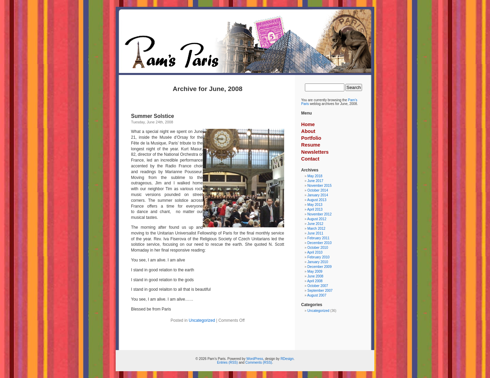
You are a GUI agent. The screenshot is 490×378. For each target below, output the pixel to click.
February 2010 (318, 257)
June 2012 (315, 224)
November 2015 (319, 185)
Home (308, 124)
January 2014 (317, 195)
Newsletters (315, 152)
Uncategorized (202, 320)
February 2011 (318, 238)
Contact (310, 159)
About (308, 131)
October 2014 (317, 190)
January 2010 (317, 262)
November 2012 (319, 214)
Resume (310, 145)
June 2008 (315, 276)
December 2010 (319, 243)
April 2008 (315, 281)
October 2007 (317, 286)
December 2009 (319, 267)
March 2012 (316, 228)
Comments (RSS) (258, 362)
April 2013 (315, 209)
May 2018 (314, 176)
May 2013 (314, 205)
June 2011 (315, 233)
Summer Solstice (152, 116)
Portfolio (311, 138)
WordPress (254, 359)
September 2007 (319, 290)
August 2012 (316, 219)
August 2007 (316, 295)
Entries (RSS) (227, 362)
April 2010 (315, 252)
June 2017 (315, 181)
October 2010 (317, 248)
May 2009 (314, 271)
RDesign (286, 359)
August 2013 (316, 200)
